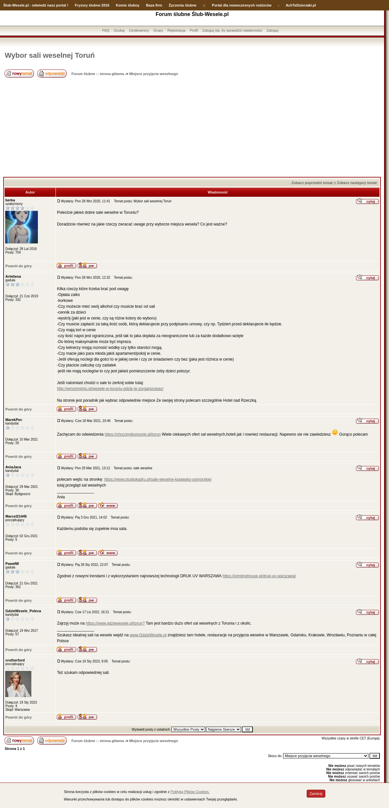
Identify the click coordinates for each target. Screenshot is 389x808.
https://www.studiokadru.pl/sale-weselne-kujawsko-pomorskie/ (158, 479)
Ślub (7, 5)
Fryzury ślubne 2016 (92, 5)
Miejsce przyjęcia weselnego (153, 74)
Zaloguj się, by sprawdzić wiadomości (232, 30)
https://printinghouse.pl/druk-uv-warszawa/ (259, 576)
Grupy (158, 30)
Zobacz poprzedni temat (311, 183)
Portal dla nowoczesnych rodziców (241, 5)
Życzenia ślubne (183, 5)
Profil (194, 30)
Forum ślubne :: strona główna (98, 74)
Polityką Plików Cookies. (190, 792)
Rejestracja (176, 30)
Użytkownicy (139, 30)
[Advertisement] (192, 128)
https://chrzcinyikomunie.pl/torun (133, 434)
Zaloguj (272, 30)
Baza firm (154, 5)
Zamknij (316, 794)
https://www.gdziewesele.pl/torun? (115, 623)
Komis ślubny (127, 5)
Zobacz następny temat (357, 183)
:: (204, 5)
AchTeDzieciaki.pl (301, 5)
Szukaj (119, 30)
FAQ (105, 30)
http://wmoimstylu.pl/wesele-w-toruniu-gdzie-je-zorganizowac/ (110, 388)
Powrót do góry (18, 266)
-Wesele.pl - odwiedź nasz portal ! (39, 5)
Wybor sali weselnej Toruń (49, 55)
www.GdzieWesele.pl (148, 635)
